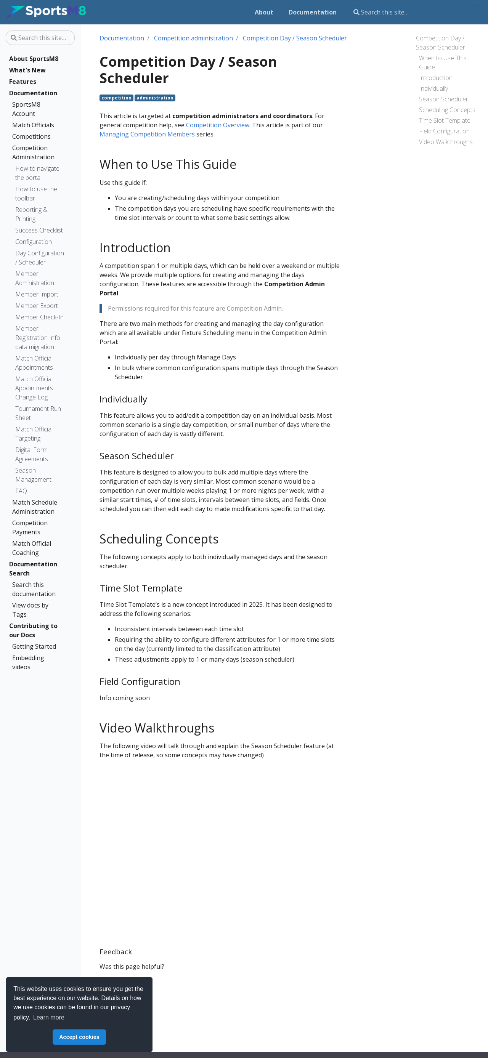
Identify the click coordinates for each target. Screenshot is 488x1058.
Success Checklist (39, 230)
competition (116, 98)
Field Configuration (444, 131)
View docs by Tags (30, 610)
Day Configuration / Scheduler (39, 257)
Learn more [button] (48, 1017)
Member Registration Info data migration (37, 337)
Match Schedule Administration (34, 507)
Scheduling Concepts (447, 110)
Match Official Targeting (34, 433)
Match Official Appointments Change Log (34, 388)
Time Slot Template (444, 120)
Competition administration (193, 38)
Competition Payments (30, 527)
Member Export (36, 305)
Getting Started (34, 646)
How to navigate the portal (37, 173)
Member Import (36, 294)
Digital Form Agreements (31, 454)
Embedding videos (28, 662)
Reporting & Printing (31, 214)
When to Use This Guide (443, 62)
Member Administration (34, 278)
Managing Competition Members (147, 134)
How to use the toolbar (36, 193)
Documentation (33, 93)
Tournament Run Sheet (38, 413)
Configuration (33, 241)
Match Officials (33, 125)
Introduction (436, 78)
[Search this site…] (415, 12)
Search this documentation (34, 589)
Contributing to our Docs (33, 630)
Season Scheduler (443, 99)
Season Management (33, 475)
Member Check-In (39, 317)
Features (22, 81)
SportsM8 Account (26, 109)
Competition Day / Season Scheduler (440, 42)
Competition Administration (33, 152)
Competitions (31, 136)
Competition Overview (217, 125)
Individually (433, 88)
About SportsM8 (33, 59)
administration (154, 98)
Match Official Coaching (31, 548)
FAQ (21, 491)
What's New (27, 70)
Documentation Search (33, 568)
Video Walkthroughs (446, 142)
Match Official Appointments (34, 363)
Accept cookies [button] (79, 1037)
